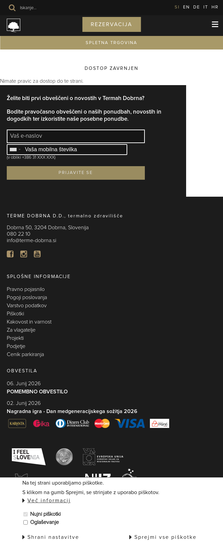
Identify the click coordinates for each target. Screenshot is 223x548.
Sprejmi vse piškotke (165, 537)
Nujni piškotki (45, 514)
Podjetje (16, 346)
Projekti (15, 338)
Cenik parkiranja (25, 354)
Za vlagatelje (21, 330)
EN (186, 7)
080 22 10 (18, 234)
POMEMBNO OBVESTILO (37, 391)
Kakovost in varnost (29, 322)
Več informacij (49, 500)
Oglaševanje (44, 522)
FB (10, 254)
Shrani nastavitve (53, 537)
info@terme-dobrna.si (31, 240)
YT (37, 254)
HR (215, 7)
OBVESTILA (22, 371)
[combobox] (15, 149)
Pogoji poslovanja (27, 297)
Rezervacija (111, 24)
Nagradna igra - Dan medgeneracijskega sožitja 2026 (72, 411)
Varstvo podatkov (27, 305)
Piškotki (15, 313)
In (23, 254)
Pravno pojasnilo (26, 289)
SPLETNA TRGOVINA (111, 43)
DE (196, 7)
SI (177, 7)
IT (205, 7)
